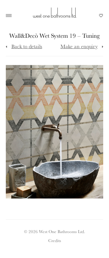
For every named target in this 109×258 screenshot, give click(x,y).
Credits (54, 240)
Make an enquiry (79, 46)
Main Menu (10, 16)
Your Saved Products (101, 17)
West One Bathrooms (54, 13)
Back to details (26, 46)
